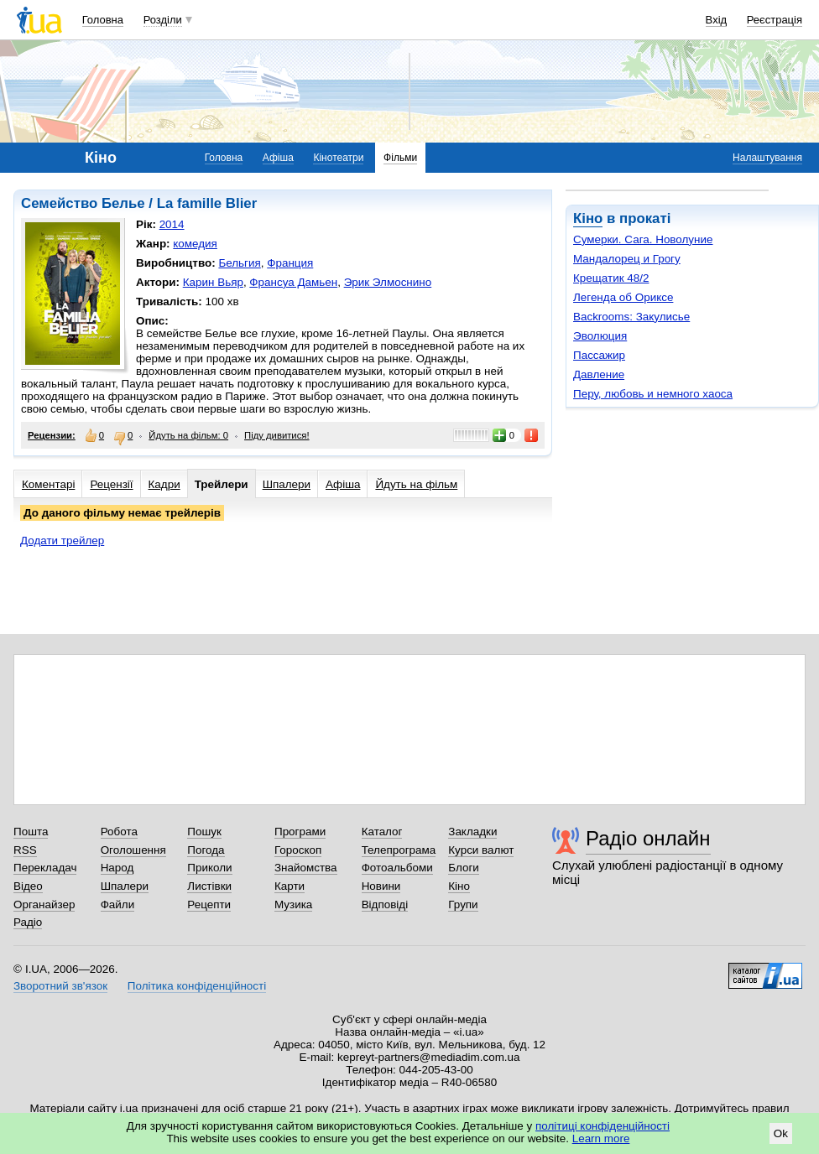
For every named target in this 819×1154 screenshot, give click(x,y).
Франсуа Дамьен (293, 282)
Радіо (27, 922)
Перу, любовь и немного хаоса (653, 393)
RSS (25, 850)
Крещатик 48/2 (611, 278)
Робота (119, 831)
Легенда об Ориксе (623, 297)
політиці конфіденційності (602, 1126)
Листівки (209, 886)
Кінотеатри (338, 158)
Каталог (382, 831)
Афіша (278, 158)
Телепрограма (399, 850)
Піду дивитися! (277, 435)
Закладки (472, 831)
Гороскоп (297, 850)
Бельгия (239, 263)
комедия (195, 243)
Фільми (400, 158)
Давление (598, 374)
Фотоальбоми (397, 867)
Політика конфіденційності (197, 986)
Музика (293, 904)
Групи (462, 904)
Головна (102, 19)
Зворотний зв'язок (60, 986)
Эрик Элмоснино (388, 282)
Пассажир (599, 355)
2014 (172, 224)
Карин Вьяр (213, 282)
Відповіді (385, 904)
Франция (290, 263)
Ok (781, 1133)
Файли (118, 904)
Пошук (204, 831)
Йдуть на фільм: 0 (188, 435)
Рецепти (209, 904)
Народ (117, 867)
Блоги (463, 867)
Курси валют (481, 850)
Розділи (162, 19)
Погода (205, 850)
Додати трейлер (62, 540)
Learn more (601, 1138)
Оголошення (133, 850)
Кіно (588, 218)
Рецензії (111, 484)
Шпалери (286, 484)
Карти (289, 886)
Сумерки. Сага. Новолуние (643, 239)
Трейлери (221, 484)
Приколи (209, 867)
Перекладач (44, 867)
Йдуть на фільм (416, 484)
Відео (28, 886)
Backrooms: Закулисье (631, 316)
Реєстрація (774, 19)
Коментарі (48, 484)
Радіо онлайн (648, 838)
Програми (300, 831)
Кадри (164, 484)
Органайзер (44, 904)
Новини (381, 886)
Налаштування (767, 158)
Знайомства (305, 867)
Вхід (717, 19)
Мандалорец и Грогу (627, 258)
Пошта (30, 831)
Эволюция (600, 336)
